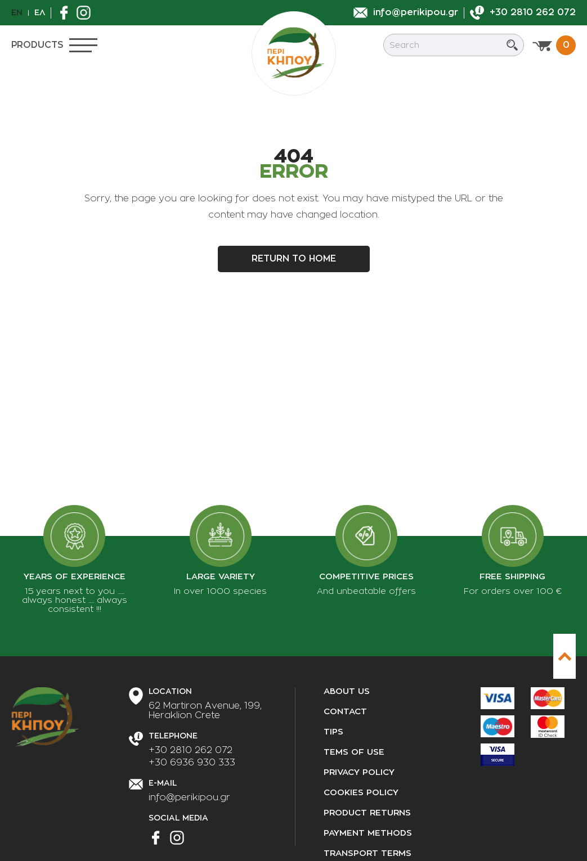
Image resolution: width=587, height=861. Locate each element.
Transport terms (367, 853)
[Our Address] (205, 710)
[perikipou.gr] (294, 53)
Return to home (294, 258)
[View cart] (554, 45)
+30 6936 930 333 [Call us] (192, 762)
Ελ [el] (39, 12)
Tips (333, 732)
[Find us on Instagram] (86, 13)
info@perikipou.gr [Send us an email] (189, 797)
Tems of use (354, 752)
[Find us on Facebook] (67, 13)
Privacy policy (359, 772)
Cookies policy (361, 792)
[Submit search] (512, 45)
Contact (345, 711)
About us (347, 691)
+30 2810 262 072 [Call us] (190, 750)
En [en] (17, 12)
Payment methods (368, 833)
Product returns (367, 813)
